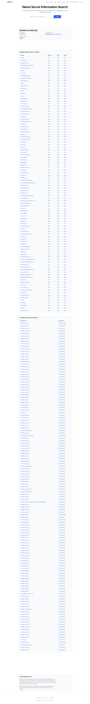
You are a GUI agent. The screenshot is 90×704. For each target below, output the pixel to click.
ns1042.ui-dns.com (25, 461)
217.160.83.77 (62, 596)
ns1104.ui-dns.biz (25, 519)
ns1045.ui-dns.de (25, 405)
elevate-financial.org (25, 136)
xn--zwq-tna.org (24, 114)
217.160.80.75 (62, 496)
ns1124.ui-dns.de (24, 537)
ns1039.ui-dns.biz (25, 387)
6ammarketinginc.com (26, 256)
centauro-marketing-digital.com (28, 259)
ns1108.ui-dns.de (24, 514)
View (49, 57)
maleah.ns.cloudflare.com (27, 609)
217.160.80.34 (62, 399)
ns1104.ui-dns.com (25, 343)
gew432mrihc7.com (25, 282)
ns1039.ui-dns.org (25, 576)
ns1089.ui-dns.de (25, 547)
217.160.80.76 (62, 634)
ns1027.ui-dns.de (24, 512)
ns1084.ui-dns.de (25, 354)
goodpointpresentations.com (27, 262)
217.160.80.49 (62, 415)
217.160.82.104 (62, 343)
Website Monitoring (74, 2)
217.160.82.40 (62, 525)
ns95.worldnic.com (25, 504)
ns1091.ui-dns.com (25, 371)
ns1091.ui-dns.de (24, 456)
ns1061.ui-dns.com (25, 440)
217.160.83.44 (62, 463)
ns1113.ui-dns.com (25, 604)
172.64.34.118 (62, 609)
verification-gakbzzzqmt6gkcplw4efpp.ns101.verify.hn (33, 502)
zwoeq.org (23, 124)
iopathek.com (24, 60)
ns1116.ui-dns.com (25, 614)
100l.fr (22, 83)
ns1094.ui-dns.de (25, 499)
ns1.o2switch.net (24, 407)
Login (81, 2)
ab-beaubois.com (25, 62)
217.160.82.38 (62, 507)
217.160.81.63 (23, 34)
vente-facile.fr (24, 157)
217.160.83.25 (62, 479)
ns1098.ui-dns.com (25, 550)
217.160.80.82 (62, 558)
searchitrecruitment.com (26, 78)
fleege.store (23, 116)
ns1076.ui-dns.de (24, 634)
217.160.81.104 (62, 519)
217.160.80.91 (62, 456)
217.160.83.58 (62, 647)
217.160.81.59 (62, 433)
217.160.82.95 (62, 509)
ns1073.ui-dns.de (24, 616)
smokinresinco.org (25, 167)
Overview (38, 697)
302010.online (24, 129)
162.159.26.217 (62, 504)
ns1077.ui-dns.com (25, 410)
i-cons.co (23, 216)
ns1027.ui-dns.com (25, 438)
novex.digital (23, 213)
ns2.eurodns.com (25, 565)
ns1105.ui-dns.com (25, 473)
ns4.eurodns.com (25, 642)
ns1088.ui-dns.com (25, 611)
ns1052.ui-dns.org (25, 348)
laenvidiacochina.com (26, 203)
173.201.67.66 (62, 583)
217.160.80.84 (62, 354)
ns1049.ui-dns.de (25, 415)
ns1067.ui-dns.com (25, 377)
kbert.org (23, 144)
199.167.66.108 (62, 417)
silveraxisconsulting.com (26, 290)
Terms (47, 697)
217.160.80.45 (62, 405)
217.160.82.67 (62, 377)
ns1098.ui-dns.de (25, 650)
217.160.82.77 (62, 410)
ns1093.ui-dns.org (25, 535)
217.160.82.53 (62, 621)
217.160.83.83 (62, 570)
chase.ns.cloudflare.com (26, 430)
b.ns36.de (23, 412)
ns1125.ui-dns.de (24, 486)
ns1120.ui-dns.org (25, 481)
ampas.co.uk (24, 88)
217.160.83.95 (62, 494)
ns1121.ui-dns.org (25, 346)
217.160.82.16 (62, 624)
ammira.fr (23, 307)
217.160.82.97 (62, 471)
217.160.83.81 (62, 629)
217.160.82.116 (62, 614)
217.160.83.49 (62, 328)
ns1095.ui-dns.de (24, 338)
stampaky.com (24, 292)
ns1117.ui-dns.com (25, 632)
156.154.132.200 (62, 593)
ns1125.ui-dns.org (25, 445)
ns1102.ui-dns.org (25, 384)
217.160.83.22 (62, 560)
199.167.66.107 (62, 364)
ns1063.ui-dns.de (24, 458)
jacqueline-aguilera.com (26, 274)
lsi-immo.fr (23, 73)
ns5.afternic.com (24, 517)
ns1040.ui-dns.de (25, 443)
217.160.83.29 (62, 453)
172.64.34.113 (62, 466)
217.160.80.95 (62, 338)
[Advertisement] (45, 23)
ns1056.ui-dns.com (25, 359)
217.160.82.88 (62, 611)
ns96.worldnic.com (25, 361)
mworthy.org (24, 103)
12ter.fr (22, 300)
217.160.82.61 (62, 440)
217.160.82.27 (62, 438)
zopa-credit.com (24, 272)
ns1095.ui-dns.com (25, 509)
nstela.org (23, 208)
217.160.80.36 (62, 484)
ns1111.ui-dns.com (25, 568)
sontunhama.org (24, 172)
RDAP (52, 2)
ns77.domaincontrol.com (26, 489)
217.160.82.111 (62, 568)
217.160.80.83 (62, 397)
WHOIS (47, 2)
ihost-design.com (25, 198)
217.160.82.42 (62, 461)
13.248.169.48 (62, 502)
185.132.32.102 (62, 425)
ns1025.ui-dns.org (25, 479)
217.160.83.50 (62, 619)
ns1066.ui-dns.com (25, 627)
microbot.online (24, 190)
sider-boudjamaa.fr (25, 205)
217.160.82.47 (62, 422)
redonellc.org (24, 152)
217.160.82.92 (62, 389)
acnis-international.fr (25, 246)
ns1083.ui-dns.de (24, 397)
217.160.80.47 (62, 573)
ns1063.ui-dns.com (25, 555)
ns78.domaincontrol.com (26, 644)
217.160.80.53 (62, 420)
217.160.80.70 (62, 599)
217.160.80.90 (62, 591)
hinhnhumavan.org (25, 131)
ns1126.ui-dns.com (25, 325)
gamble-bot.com (24, 310)
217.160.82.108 (62, 468)
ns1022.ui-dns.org (25, 560)
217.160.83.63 (62, 606)
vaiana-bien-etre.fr (25, 249)
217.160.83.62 (62, 586)
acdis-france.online (25, 68)
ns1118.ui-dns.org (25, 563)
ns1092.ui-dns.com (25, 389)
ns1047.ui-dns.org (25, 542)
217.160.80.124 (62, 537)
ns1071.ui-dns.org (25, 379)
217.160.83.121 (62, 346)
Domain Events (65, 2)
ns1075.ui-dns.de (24, 496)
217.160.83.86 (62, 428)
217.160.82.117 (62, 632)
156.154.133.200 (62, 435)
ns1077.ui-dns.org (25, 596)
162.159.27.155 (62, 361)
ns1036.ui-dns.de (24, 484)
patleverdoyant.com (25, 267)
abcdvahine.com (24, 85)
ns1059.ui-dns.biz (25, 433)
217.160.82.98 (62, 550)
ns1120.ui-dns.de (24, 323)
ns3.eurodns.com (25, 417)
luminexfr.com (24, 218)
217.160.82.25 (62, 331)
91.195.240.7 (62, 412)
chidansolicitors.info (25, 111)
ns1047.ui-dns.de (24, 573)
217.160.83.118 (62, 563)
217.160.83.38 (62, 392)
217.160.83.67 (62, 540)
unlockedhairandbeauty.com (27, 269)
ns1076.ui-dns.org (25, 553)
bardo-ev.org (24, 254)
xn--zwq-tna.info (25, 106)
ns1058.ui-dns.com (25, 336)
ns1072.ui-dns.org (25, 333)
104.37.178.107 (62, 565)
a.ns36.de (23, 639)
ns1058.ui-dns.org (25, 647)
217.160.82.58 (62, 336)
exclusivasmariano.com (26, 233)
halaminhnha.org (25, 149)
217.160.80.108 (62, 514)
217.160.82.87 (62, 545)
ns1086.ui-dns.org (25, 428)
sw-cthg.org (23, 170)
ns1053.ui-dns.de (24, 420)
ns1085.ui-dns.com (25, 402)
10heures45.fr (24, 305)
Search (57, 16)
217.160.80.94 (62, 499)
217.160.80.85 (62, 356)
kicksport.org (24, 159)
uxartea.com (23, 177)
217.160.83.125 (62, 445)
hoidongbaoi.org (24, 126)
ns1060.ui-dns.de (25, 527)
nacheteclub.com (25, 264)
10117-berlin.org (24, 185)
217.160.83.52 (62, 348)
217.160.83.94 (62, 578)
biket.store (23, 251)
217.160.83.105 (62, 366)
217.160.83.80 (62, 351)
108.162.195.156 (62, 430)
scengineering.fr (24, 297)
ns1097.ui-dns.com (25, 471)
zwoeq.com (23, 279)
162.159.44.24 (62, 491)
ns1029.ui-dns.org (25, 453)
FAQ (43, 697)
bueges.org (23, 134)
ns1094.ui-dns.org (25, 578)
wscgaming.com (24, 80)
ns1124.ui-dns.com (25, 369)
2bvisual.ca (23, 302)
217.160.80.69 (62, 637)
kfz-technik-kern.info (26, 154)
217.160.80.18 (62, 581)
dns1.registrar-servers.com (27, 593)
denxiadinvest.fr (24, 210)
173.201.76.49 (62, 644)
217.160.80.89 (62, 547)
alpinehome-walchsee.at (26, 180)
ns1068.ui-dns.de (25, 374)
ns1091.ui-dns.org (25, 448)
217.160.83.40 (62, 382)
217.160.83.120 (62, 481)
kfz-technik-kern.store (26, 121)
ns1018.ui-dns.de (24, 581)
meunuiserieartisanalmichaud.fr (28, 182)
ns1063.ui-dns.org (25, 606)
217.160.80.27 (62, 512)
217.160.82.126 (62, 325)
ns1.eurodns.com (25, 364)
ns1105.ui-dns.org (25, 366)
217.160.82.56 (62, 359)
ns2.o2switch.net (24, 522)
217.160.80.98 (62, 650)
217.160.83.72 (62, 333)
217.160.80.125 (62, 486)
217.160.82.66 (62, 627)
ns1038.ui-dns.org (25, 392)
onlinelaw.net (24, 98)
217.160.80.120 (62, 323)
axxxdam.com (24, 193)
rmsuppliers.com (24, 231)
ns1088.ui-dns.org (25, 451)
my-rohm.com (24, 241)
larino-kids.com (24, 287)
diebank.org (23, 236)
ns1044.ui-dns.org (25, 463)
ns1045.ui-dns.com (25, 530)
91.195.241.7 (61, 639)
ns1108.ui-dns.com (25, 468)
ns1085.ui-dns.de (24, 356)
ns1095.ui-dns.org (25, 494)
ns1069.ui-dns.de (25, 637)
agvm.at (22, 70)
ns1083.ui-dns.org (25, 570)
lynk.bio (22, 91)
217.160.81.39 (62, 387)
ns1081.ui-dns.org (25, 629)
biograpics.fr (23, 165)
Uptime (59, 2)
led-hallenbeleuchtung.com (27, 65)
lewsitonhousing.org (25, 139)
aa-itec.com (23, 284)
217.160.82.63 (62, 555)
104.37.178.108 (62, 642)
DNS (55, 2)
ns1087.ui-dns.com (25, 545)
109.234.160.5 (62, 407)
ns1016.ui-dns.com (25, 624)
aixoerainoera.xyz (25, 226)
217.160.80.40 (62, 443)
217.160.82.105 (62, 473)
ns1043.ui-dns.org (25, 601)
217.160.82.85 (62, 402)
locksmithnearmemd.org (26, 108)
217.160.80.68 (62, 374)
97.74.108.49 (62, 489)
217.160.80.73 (62, 616)
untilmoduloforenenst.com (27, 277)
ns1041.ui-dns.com (25, 394)
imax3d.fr (23, 228)
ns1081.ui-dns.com (25, 341)
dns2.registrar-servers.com (27, 435)
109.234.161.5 (62, 522)
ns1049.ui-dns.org (25, 328)
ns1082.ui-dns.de (24, 558)
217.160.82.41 (62, 394)
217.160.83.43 (62, 601)
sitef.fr (22, 96)
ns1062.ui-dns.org (25, 586)
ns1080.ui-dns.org (25, 351)
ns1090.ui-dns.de (25, 591)
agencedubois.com (25, 188)
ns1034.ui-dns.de (24, 399)
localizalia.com (24, 101)
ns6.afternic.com (24, 583)
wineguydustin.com (25, 295)
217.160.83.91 (62, 448)
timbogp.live (23, 142)
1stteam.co (23, 221)
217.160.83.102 (62, 384)
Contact (52, 697)
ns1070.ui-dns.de (25, 599)
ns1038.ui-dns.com (25, 507)
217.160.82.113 (62, 604)
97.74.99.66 (61, 517)
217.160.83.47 (62, 542)
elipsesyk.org (24, 162)
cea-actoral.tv (24, 239)
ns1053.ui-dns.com (25, 621)
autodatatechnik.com (25, 75)
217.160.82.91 (62, 371)
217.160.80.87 (62, 532)
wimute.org (23, 93)
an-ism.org (23, 147)
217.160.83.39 (62, 576)
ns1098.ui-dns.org (25, 476)
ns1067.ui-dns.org (25, 540)
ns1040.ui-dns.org (25, 382)
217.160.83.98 (62, 476)
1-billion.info (23, 244)
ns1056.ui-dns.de (24, 588)
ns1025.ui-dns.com (25, 331)
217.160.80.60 (62, 527)
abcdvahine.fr (24, 223)
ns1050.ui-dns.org (25, 619)
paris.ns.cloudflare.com (26, 466)
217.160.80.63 (62, 458)
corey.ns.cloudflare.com (26, 491)
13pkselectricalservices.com (27, 195)
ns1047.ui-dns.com (25, 422)
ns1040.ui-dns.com (25, 525)
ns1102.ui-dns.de (24, 425)
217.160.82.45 (62, 530)
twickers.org (23, 175)
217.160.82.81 (62, 341)
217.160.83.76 (62, 553)
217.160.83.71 (62, 379)
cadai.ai (22, 57)
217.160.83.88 (62, 451)
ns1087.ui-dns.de (24, 532)
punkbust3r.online (25, 119)
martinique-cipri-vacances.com (28, 200)
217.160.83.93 (62, 535)
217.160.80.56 (62, 588)
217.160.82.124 (62, 369)
